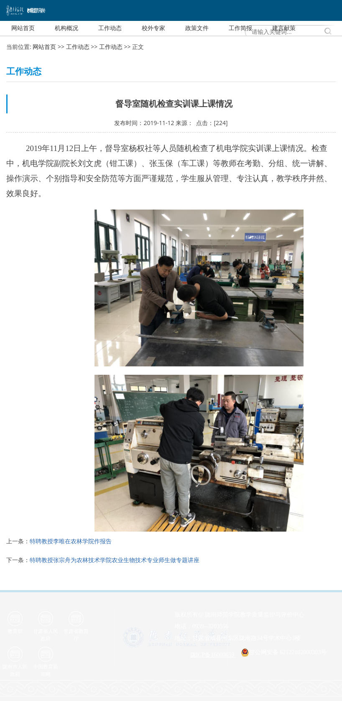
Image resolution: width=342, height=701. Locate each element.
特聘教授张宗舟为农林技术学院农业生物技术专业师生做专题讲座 (114, 560)
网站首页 (44, 47)
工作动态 (77, 47)
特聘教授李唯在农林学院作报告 (71, 541)
